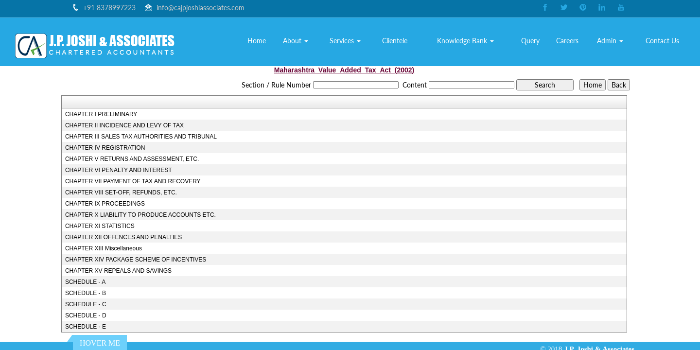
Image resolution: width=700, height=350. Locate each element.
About (296, 40)
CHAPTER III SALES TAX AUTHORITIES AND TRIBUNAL (141, 136)
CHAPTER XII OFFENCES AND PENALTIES (123, 237)
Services (345, 40)
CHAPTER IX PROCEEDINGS (105, 203)
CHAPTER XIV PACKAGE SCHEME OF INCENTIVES (136, 259)
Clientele (395, 40)
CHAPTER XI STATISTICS (100, 226)
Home (257, 40)
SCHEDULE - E (85, 326)
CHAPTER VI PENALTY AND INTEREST (118, 170)
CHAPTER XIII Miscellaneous (103, 248)
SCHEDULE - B (85, 293)
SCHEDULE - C (85, 304)
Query (531, 40)
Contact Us (663, 40)
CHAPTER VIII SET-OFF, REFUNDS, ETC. (121, 192)
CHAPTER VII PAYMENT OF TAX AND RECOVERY (133, 181)
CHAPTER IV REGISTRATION (105, 147)
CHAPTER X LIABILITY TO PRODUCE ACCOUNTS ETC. (140, 214)
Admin (610, 40)
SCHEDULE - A (85, 282)
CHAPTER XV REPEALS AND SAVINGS (118, 270)
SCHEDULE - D (85, 315)
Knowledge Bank (466, 40)
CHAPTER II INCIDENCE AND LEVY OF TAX (124, 125)
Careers (567, 40)
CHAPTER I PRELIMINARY (101, 114)
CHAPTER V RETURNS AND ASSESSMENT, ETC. (132, 159)
